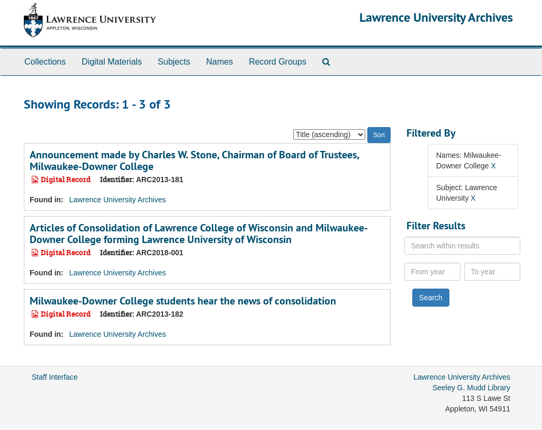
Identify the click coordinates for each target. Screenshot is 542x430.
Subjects (174, 61)
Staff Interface (55, 377)
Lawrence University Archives (436, 17)
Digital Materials (112, 61)
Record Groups (277, 61)
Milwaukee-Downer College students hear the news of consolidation (183, 301)
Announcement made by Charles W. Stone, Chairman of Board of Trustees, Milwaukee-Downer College (194, 160)
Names (219, 61)
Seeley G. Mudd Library (471, 387)
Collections (45, 61)
